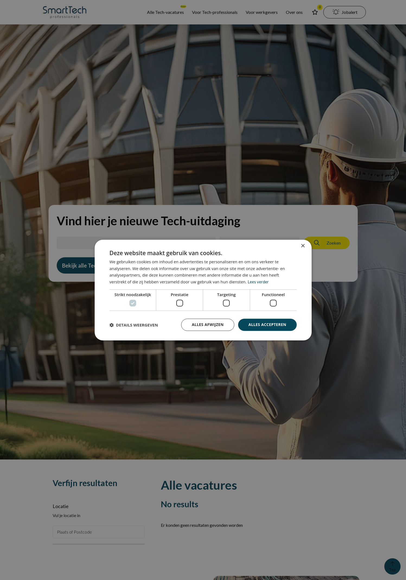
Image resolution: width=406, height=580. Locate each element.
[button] (134, 324)
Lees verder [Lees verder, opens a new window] (258, 281)
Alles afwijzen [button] (208, 324)
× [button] (303, 246)
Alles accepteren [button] (267, 324)
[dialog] (203, 290)
